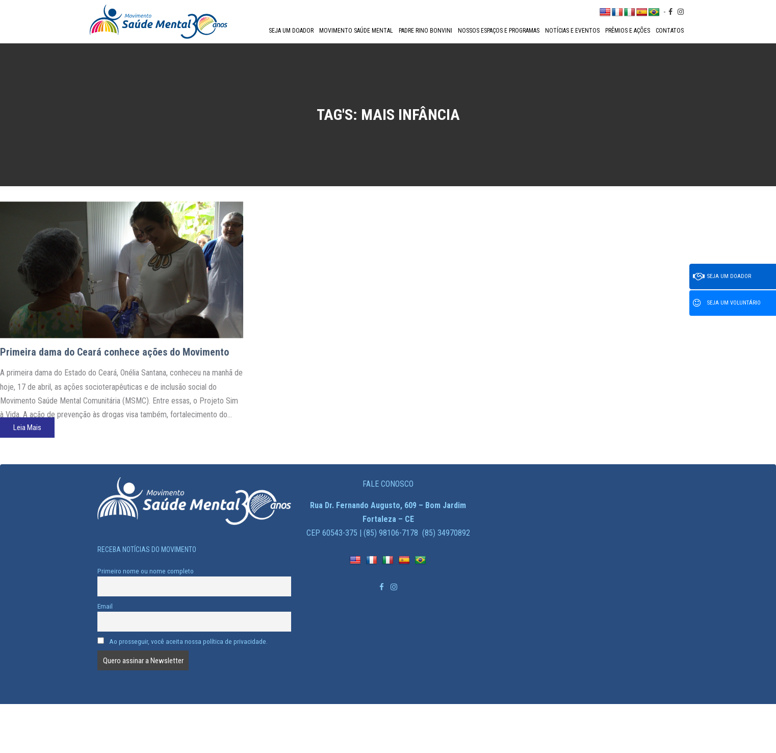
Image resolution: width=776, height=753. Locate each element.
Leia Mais (27, 427)
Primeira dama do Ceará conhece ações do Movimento (114, 352)
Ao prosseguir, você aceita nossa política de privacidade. (182, 641)
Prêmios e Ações (627, 30)
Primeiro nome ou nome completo (145, 571)
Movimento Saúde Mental (356, 30)
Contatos (670, 30)
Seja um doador (291, 30)
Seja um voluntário (727, 303)
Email (105, 606)
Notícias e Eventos (572, 30)
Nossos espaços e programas (498, 30)
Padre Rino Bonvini (425, 30)
